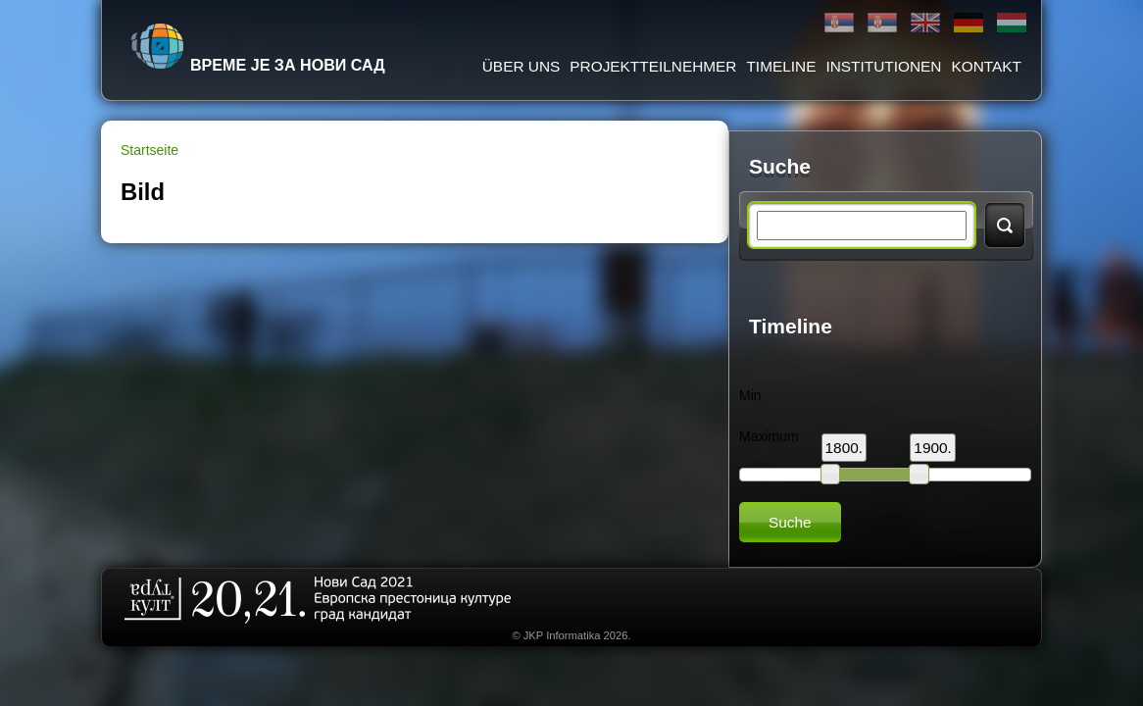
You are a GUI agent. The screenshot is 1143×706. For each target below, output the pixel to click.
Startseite (149, 150)
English (925, 23)
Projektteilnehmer (653, 66)
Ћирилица (839, 23)
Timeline (781, 66)
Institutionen (883, 66)
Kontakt (986, 66)
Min (750, 395)
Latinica (882, 23)
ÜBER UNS (521, 66)
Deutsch (968, 23)
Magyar (1011, 23)
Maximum (769, 436)
